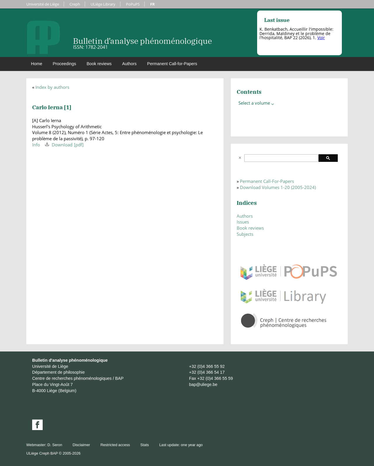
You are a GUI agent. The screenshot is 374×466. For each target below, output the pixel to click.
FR (152, 4)
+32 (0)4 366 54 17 (207, 372)
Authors (129, 63)
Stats (144, 445)
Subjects (245, 234)
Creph (75, 4)
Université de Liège (42, 4)
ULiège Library (103, 4)
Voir (321, 37)
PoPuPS (133, 4)
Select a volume (256, 103)
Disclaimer (81, 445)
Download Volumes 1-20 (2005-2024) (278, 187)
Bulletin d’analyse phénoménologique (142, 41)
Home (36, 63)
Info (36, 145)
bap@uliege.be (203, 384)
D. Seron (54, 445)
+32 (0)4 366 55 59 (215, 378)
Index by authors (52, 87)
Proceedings (64, 63)
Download (62, 145)
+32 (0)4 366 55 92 (207, 366)
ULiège (32, 453)
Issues (243, 222)
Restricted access (115, 445)
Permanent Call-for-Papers (172, 63)
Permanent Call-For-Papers (267, 181)
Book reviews (99, 63)
